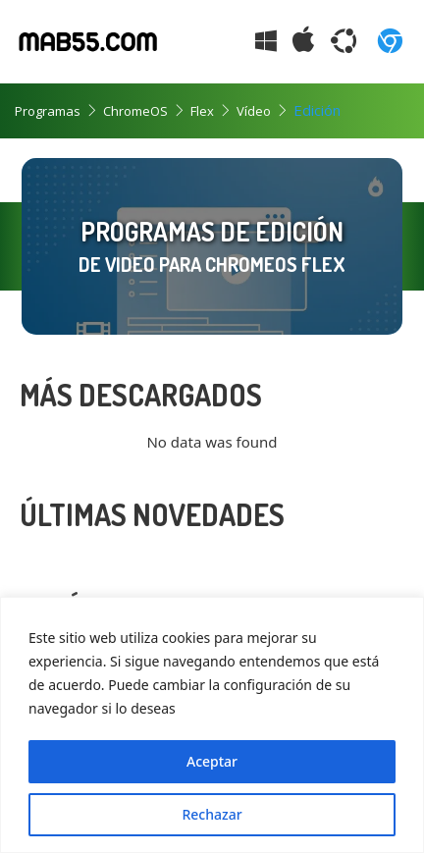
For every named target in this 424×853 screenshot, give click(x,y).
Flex (202, 111)
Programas (47, 111)
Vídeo (254, 111)
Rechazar (211, 814)
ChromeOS (135, 111)
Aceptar (212, 761)
